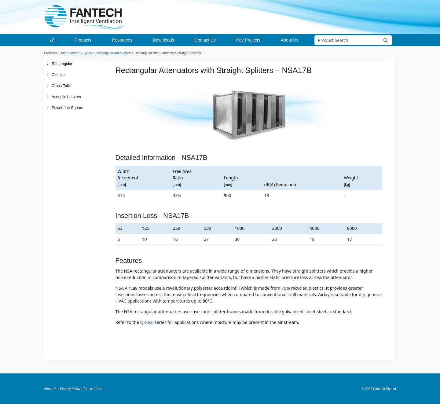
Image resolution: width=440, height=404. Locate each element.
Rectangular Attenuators (113, 53)
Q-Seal (147, 322)
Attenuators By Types (76, 53)
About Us (50, 389)
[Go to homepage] (53, 40)
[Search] (353, 40)
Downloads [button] (163, 40)
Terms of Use (92, 389)
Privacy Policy (70, 389)
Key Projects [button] (248, 40)
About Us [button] (290, 40)
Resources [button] (122, 40)
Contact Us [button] (205, 40)
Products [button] (83, 40)
